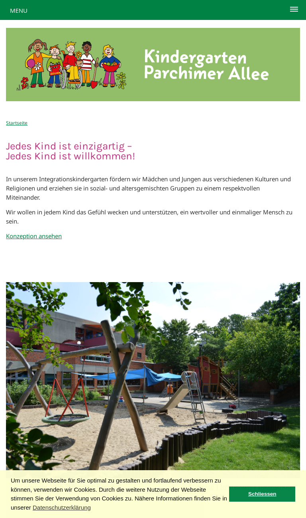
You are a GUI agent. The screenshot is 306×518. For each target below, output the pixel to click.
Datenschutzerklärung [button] (62, 507)
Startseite (16, 123)
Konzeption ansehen (34, 236)
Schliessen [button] (262, 494)
